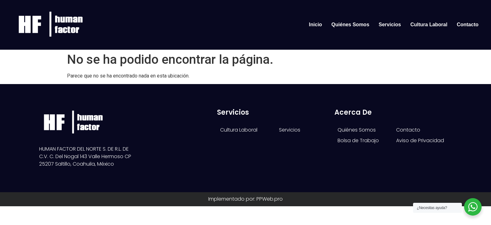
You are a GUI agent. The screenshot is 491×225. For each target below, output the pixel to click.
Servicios (390, 24)
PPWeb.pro (269, 198)
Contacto (467, 24)
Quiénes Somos (350, 24)
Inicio (315, 24)
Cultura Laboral (428, 24)
